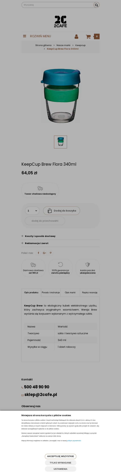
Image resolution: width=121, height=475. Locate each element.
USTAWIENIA (60, 469)
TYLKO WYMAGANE (60, 462)
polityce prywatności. (74, 440)
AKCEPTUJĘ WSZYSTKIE (60, 456)
